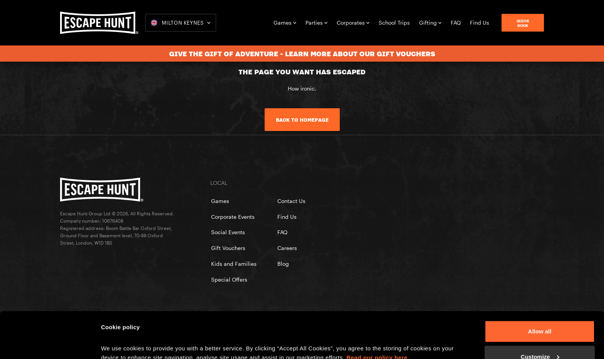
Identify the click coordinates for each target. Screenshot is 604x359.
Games (284, 22)
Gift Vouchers (228, 248)
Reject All (540, 338)
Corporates (353, 22)
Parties (316, 22)
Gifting (430, 22)
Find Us (479, 22)
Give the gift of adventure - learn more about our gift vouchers (302, 53)
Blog (283, 263)
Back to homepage (302, 119)
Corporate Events (233, 216)
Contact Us (291, 201)
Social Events (228, 232)
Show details (119, 335)
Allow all (540, 288)
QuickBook (523, 23)
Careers (287, 248)
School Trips (394, 22)
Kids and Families (234, 263)
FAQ (456, 22)
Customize (540, 313)
